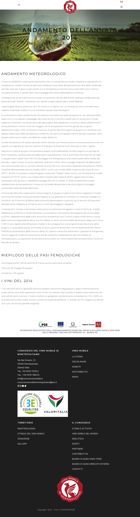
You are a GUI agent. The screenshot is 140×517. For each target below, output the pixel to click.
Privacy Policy (96, 509)
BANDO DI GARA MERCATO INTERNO (90, 464)
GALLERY (22, 443)
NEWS (75, 376)
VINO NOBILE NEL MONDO (85, 433)
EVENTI (75, 443)
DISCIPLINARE (79, 361)
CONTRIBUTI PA (80, 454)
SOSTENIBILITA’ (80, 371)
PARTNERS (77, 448)
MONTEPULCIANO (26, 428)
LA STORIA (77, 356)
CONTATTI (77, 469)
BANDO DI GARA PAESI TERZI (87, 459)
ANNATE (76, 366)
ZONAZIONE (23, 438)
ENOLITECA (78, 438)
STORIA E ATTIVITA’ (82, 428)
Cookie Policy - (82, 509)
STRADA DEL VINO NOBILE (31, 433)
